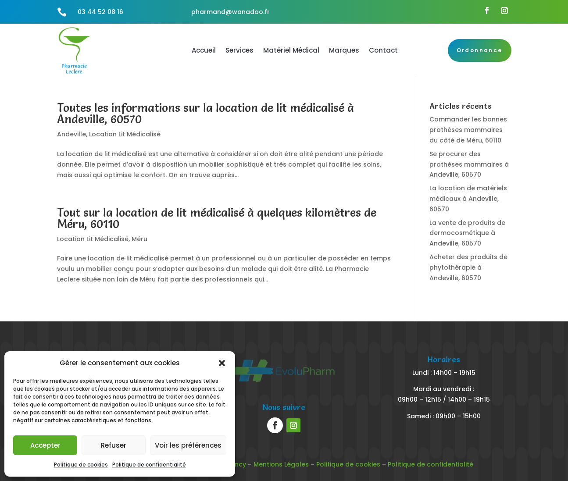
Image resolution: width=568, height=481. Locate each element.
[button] (222, 363)
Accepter (45, 445)
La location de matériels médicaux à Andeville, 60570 (468, 199)
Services (239, 50)
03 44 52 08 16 (100, 11)
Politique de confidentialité (149, 464)
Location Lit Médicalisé (125, 134)
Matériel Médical (291, 50)
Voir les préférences (188, 445)
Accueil (204, 50)
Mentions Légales (281, 464)
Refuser (113, 445)
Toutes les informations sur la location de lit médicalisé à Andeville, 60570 (205, 113)
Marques (344, 50)
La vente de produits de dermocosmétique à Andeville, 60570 (467, 233)
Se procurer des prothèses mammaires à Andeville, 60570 (469, 164)
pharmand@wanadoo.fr (230, 11)
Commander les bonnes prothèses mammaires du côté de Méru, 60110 (468, 130)
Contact (383, 50)
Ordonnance (480, 50)
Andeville (71, 134)
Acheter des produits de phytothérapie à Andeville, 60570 (468, 267)
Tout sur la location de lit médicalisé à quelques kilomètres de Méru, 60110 (216, 218)
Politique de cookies (81, 464)
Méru (139, 239)
